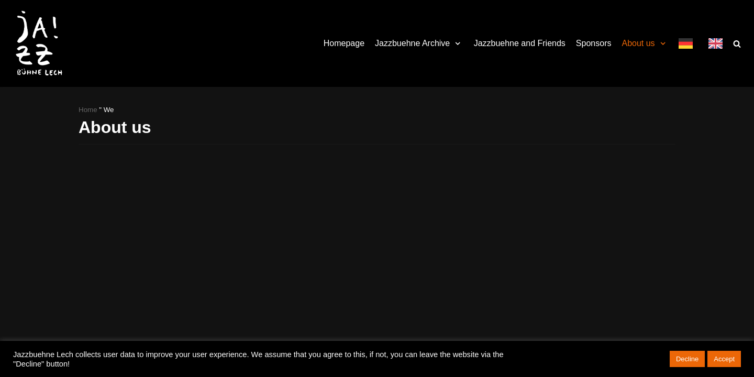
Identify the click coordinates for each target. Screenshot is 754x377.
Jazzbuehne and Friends (520, 43)
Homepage (344, 43)
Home (88, 110)
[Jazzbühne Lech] (36, 43)
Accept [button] (724, 359)
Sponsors (594, 43)
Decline (687, 359)
